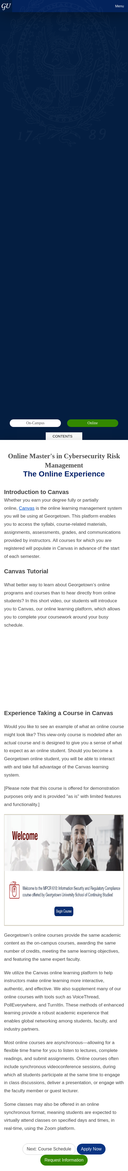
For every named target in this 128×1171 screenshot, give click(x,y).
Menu (119, 6)
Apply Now (91, 1149)
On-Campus (35, 423)
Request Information (63, 1160)
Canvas (27, 508)
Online (92, 423)
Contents (63, 436)
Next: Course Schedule (49, 1149)
